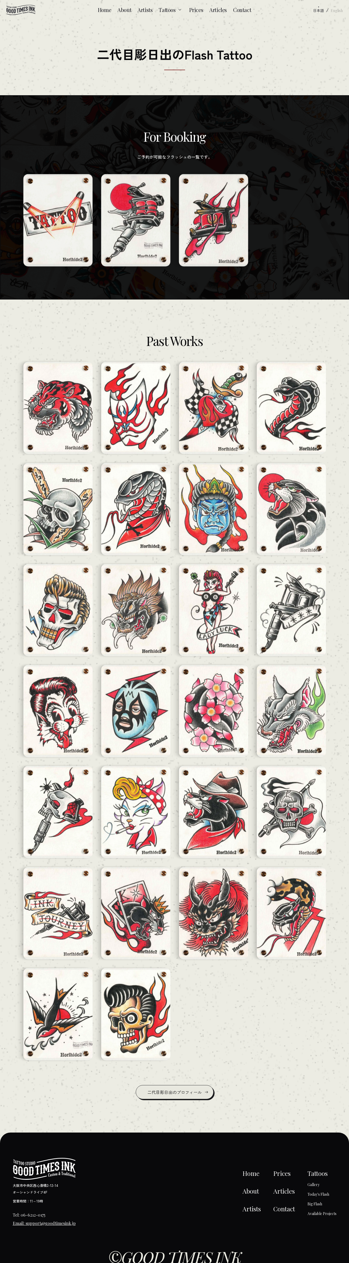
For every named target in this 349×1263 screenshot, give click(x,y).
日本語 (318, 10)
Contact (242, 9)
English (337, 10)
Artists (145, 9)
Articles (218, 9)
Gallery (313, 1184)
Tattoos (171, 9)
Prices (196, 9)
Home (104, 9)
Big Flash (314, 1203)
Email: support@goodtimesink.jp (44, 1223)
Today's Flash (318, 1194)
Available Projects (321, 1213)
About (124, 9)
